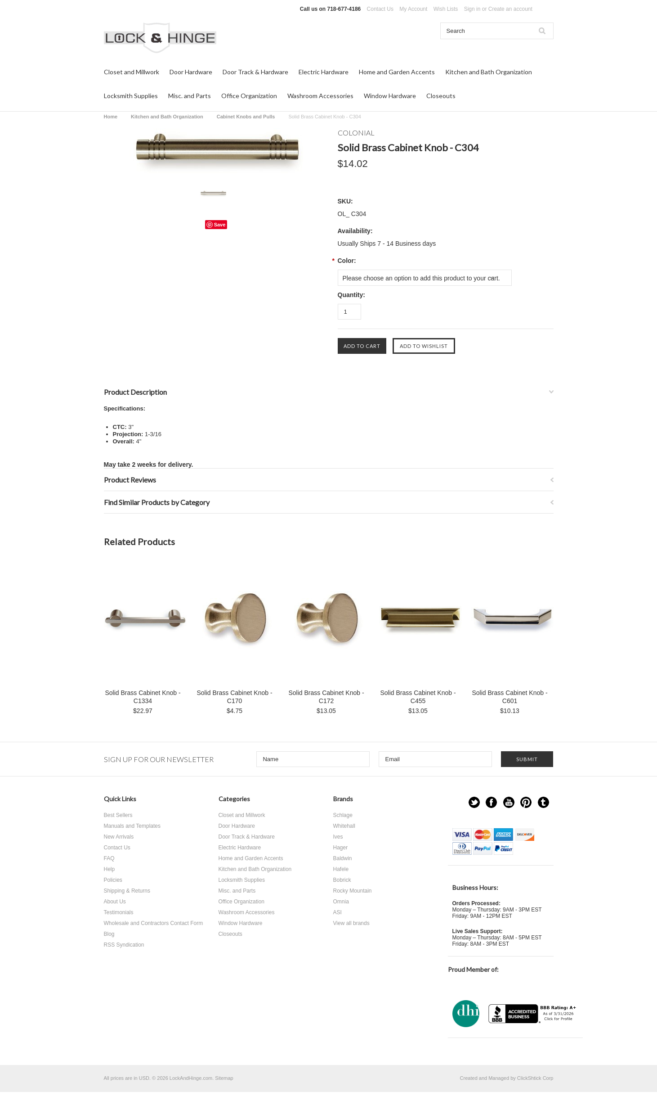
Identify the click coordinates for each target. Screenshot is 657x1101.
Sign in (472, 9)
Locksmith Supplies (131, 95)
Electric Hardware (324, 72)
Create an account (510, 9)
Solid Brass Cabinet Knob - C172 (326, 696)
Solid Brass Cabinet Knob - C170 (234, 696)
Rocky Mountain (352, 891)
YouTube (508, 802)
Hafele (341, 869)
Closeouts (441, 95)
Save (220, 224)
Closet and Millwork (131, 72)
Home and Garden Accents (397, 72)
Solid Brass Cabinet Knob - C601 (509, 696)
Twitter (474, 802)
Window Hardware (390, 95)
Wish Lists (446, 9)
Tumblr (543, 802)
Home (111, 116)
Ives (338, 837)
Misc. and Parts (189, 95)
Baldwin (342, 858)
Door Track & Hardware (255, 72)
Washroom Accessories (320, 95)
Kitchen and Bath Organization (488, 72)
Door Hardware (191, 72)
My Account (413, 9)
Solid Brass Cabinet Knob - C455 (418, 696)
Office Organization (249, 95)
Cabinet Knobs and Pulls (246, 116)
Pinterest (526, 802)
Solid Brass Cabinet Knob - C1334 (142, 696)
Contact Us (380, 9)
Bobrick (342, 880)
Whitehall (344, 826)
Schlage (343, 815)
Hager (340, 847)
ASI (337, 912)
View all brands (351, 923)
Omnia (341, 901)
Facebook (491, 802)
